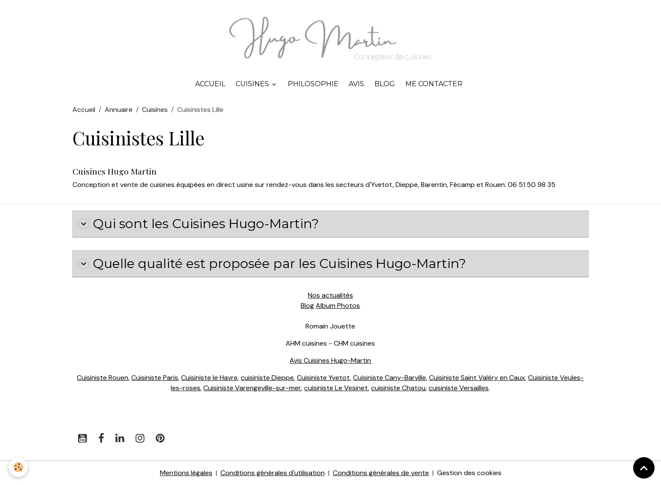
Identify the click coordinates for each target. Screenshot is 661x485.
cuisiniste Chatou (398, 387)
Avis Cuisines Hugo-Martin (330, 360)
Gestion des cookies (469, 472)
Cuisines (253, 84)
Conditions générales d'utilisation (272, 472)
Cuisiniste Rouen (102, 377)
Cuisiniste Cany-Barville (389, 377)
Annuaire (119, 109)
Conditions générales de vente (381, 472)
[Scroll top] (644, 468)
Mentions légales (186, 472)
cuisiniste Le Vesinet (336, 387)
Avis (356, 84)
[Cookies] (18, 467)
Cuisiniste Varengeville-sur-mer (252, 387)
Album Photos (338, 305)
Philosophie (313, 84)
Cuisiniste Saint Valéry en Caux (477, 377)
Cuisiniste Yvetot (323, 377)
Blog (384, 84)
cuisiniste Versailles (459, 387)
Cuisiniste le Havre (209, 377)
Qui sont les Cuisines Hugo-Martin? (198, 224)
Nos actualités (330, 295)
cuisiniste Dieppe (267, 377)
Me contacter (433, 84)
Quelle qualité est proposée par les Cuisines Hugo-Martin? (272, 263)
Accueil (210, 84)
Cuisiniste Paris (154, 377)
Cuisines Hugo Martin (114, 171)
